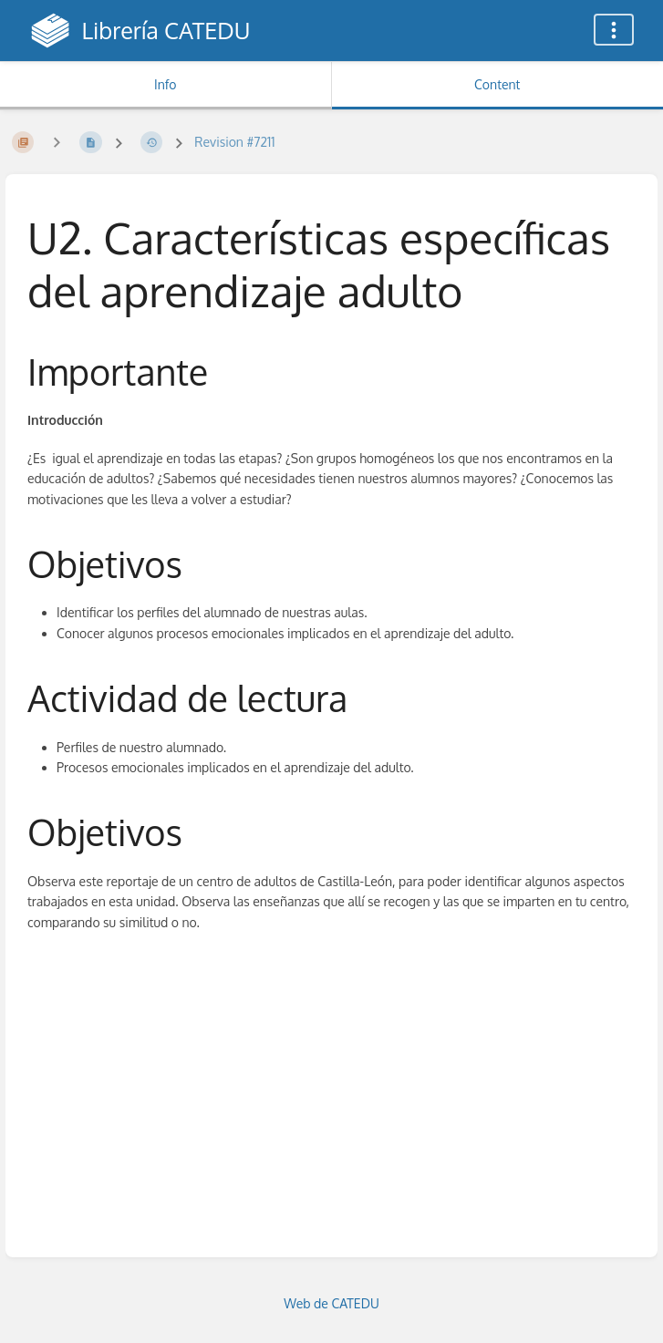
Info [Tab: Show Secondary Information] (165, 84)
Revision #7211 (234, 142)
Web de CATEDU (331, 1303)
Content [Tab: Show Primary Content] (497, 84)
